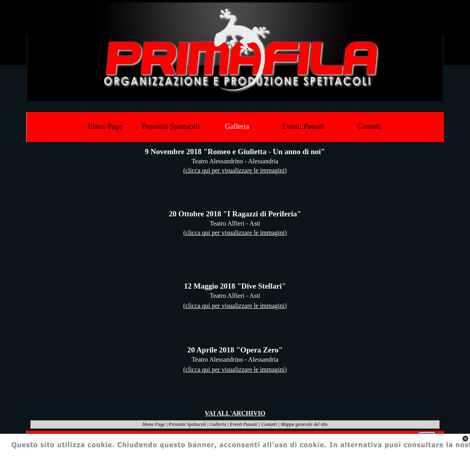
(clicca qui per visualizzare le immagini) (235, 170)
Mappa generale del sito (304, 424)
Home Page (153, 424)
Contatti (269, 424)
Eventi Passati (243, 424)
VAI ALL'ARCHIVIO (235, 413)
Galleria (218, 424)
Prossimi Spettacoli (187, 424)
